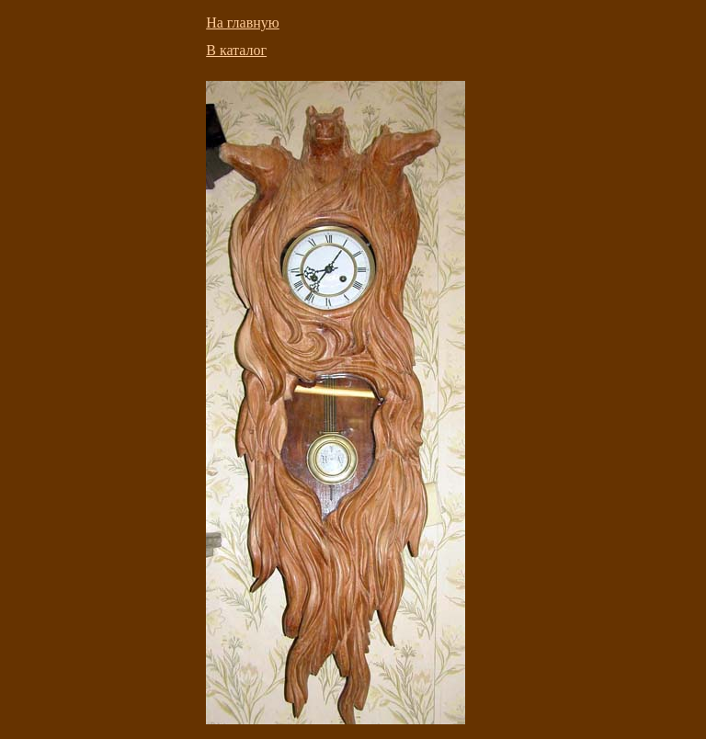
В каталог (236, 50)
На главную (242, 22)
